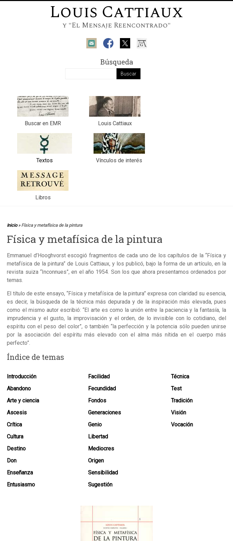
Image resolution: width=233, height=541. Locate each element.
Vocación (182, 424)
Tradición (182, 400)
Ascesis (17, 412)
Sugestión (100, 484)
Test (176, 388)
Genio (95, 424)
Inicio (12, 225)
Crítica (14, 424)
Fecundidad (102, 388)
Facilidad (99, 376)
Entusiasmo (21, 484)
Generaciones (104, 412)
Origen (96, 460)
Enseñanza (20, 472)
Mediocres (101, 448)
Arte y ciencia (23, 400)
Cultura (15, 436)
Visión (178, 412)
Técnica (180, 376)
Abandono (19, 388)
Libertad (98, 436)
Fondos (97, 400)
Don (11, 460)
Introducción (21, 376)
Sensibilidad (103, 472)
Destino (16, 448)
